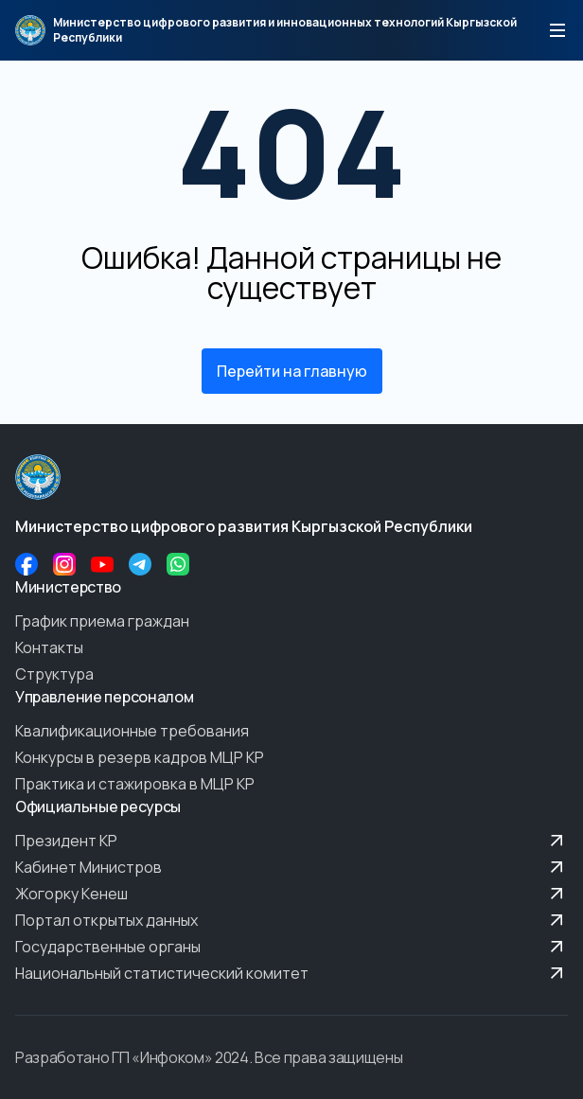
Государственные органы (291, 946)
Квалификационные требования (132, 730)
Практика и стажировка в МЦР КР (135, 783)
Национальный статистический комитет (291, 973)
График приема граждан (102, 621)
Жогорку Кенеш (291, 893)
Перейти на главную (292, 371)
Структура (54, 674)
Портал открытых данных (291, 920)
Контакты (49, 647)
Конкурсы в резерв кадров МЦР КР (139, 757)
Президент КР (291, 840)
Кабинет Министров (291, 867)
